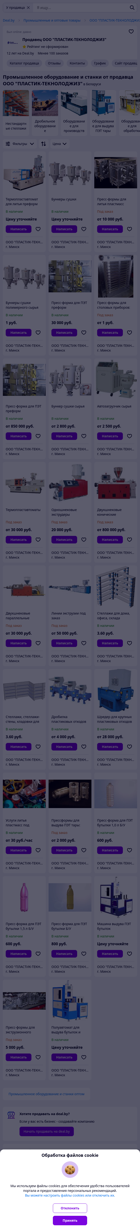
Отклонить (70, 1208)
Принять (70, 1220)
